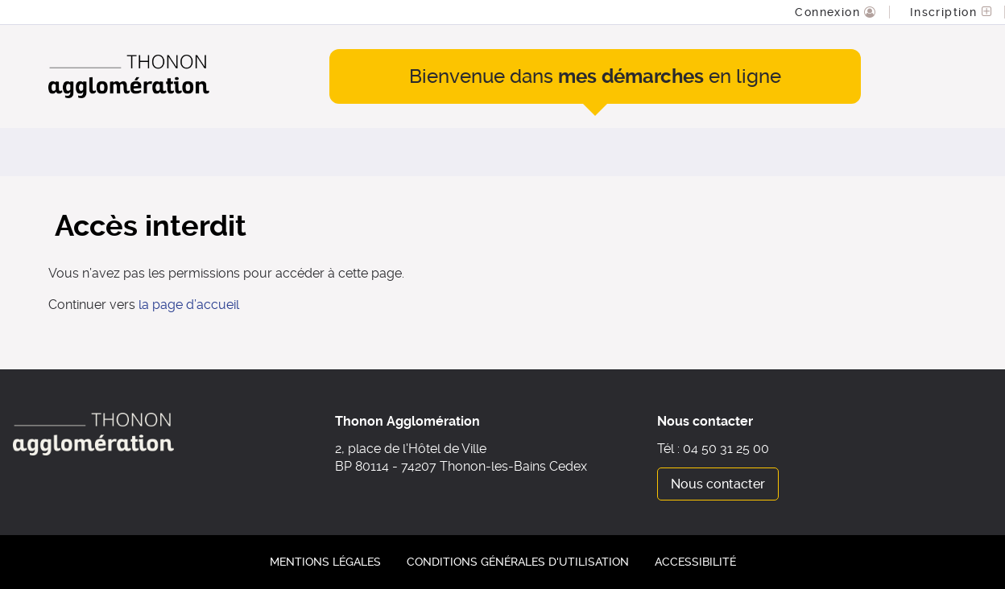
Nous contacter (718, 484)
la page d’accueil (189, 304)
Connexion (829, 12)
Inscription (946, 12)
